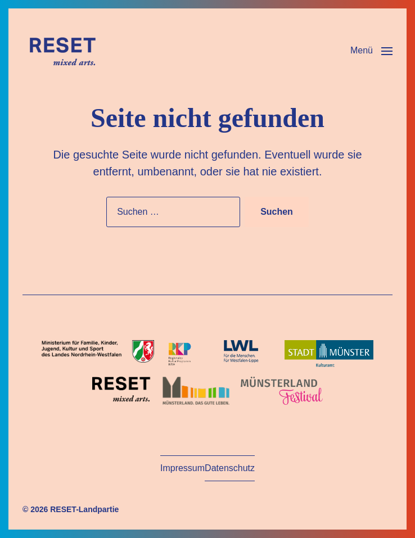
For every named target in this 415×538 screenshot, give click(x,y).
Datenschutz (230, 468)
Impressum (182, 468)
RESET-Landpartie (84, 509)
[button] (371, 50)
